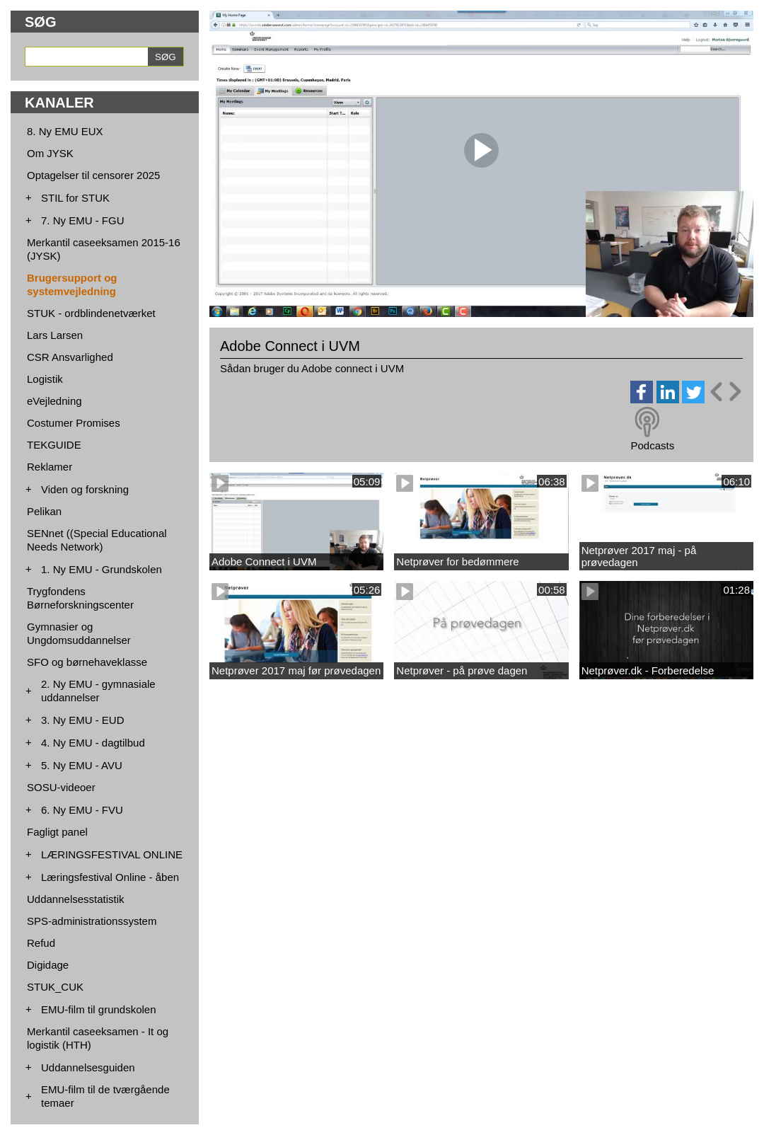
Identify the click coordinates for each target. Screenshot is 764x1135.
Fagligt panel (57, 832)
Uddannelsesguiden (88, 1067)
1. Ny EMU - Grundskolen (101, 569)
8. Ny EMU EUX (65, 131)
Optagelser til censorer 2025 (93, 175)
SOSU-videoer (61, 787)
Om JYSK (50, 153)
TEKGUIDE (54, 445)
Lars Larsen (55, 335)
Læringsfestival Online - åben (110, 877)
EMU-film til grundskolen (98, 1009)
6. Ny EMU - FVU (82, 810)
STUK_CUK (55, 987)
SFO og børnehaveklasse (87, 662)
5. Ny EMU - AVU (81, 765)
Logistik (45, 379)
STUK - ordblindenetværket (91, 313)
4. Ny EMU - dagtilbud (93, 743)
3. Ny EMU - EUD (83, 720)
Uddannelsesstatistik (76, 899)
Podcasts (652, 445)
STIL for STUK (75, 198)
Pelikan (44, 511)
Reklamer (49, 467)
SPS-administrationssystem (91, 921)
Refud (41, 943)
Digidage (48, 965)
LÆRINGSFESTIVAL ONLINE (112, 854)
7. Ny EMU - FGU (83, 220)
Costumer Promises (73, 423)
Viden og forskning (85, 489)
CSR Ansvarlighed (70, 357)
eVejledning (54, 401)
